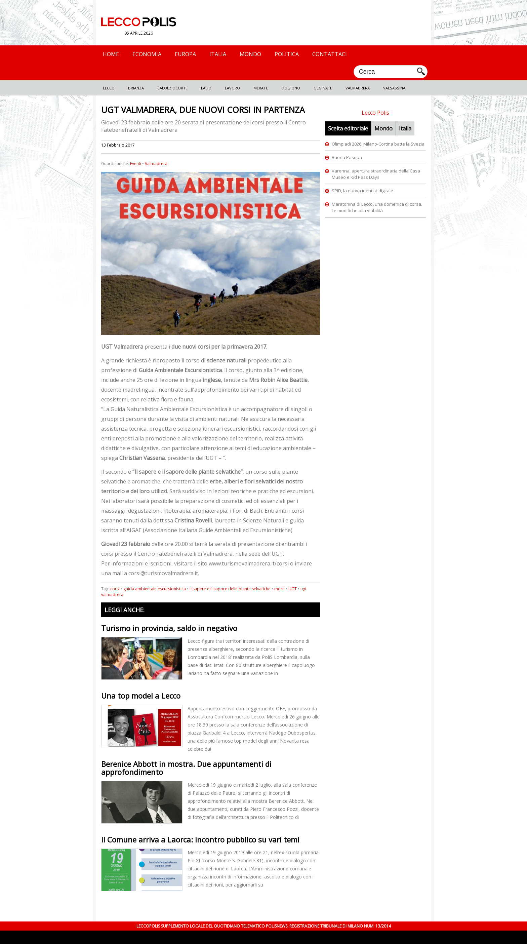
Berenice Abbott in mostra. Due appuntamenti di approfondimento (186, 768)
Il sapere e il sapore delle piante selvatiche (230, 589)
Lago (206, 87)
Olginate (323, 87)
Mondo (250, 54)
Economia (146, 54)
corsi (115, 589)
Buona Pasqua (347, 157)
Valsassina (394, 87)
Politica (287, 54)
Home (111, 54)
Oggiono (290, 87)
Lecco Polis (375, 112)
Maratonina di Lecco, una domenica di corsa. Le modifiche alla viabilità (377, 207)
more (279, 589)
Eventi (135, 163)
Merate (260, 87)
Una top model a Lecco (140, 696)
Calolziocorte (172, 87)
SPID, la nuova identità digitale (362, 191)
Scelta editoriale (348, 128)
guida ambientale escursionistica (154, 589)
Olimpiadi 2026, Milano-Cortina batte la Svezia (378, 144)
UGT (292, 589)
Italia (217, 54)
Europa (185, 54)
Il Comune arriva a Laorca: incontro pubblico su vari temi (200, 839)
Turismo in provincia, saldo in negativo (169, 628)
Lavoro (232, 87)
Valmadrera (358, 87)
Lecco (109, 87)
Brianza (136, 87)
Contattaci (329, 54)
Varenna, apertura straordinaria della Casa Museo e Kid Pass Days (376, 174)
